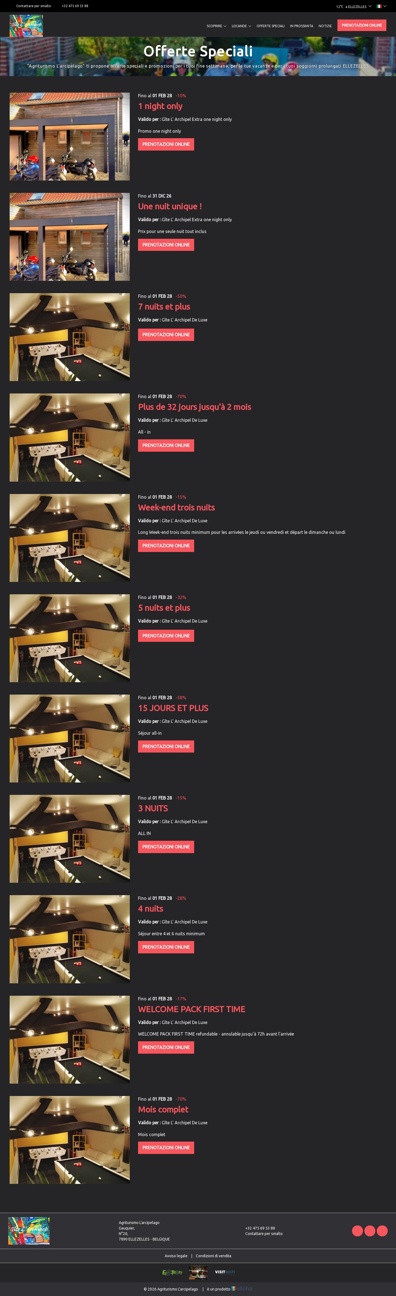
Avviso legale (176, 1256)
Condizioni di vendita (213, 1256)
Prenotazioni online (362, 25)
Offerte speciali (271, 26)
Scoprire (216, 26)
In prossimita (301, 26)
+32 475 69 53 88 (257, 1228)
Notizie (325, 26)
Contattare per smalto (261, 1233)
